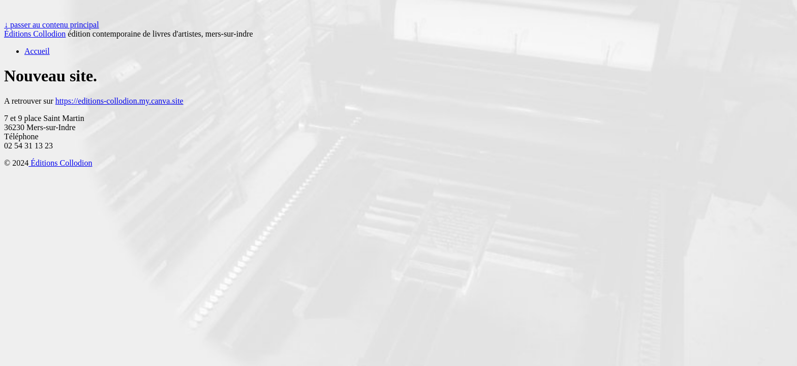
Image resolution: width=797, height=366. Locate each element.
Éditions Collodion (35, 33)
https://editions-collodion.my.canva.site (119, 101)
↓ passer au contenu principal (51, 24)
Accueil (37, 51)
